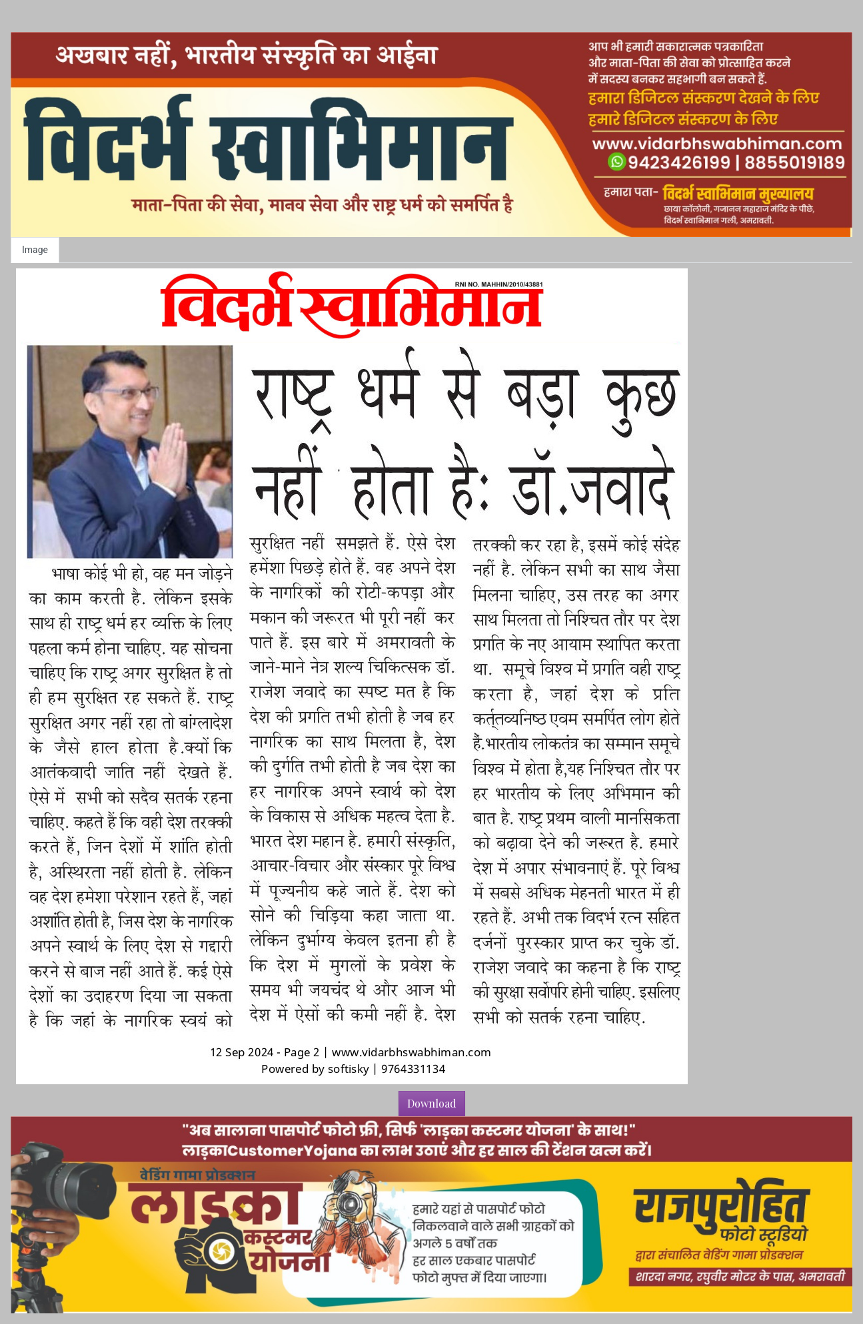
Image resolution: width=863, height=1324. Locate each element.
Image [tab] (35, 249)
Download (431, 1103)
